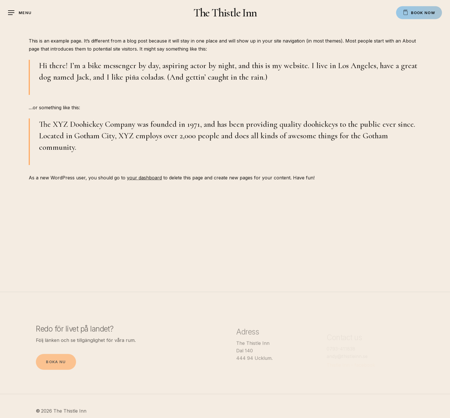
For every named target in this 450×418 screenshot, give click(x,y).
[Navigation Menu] (20, 13)
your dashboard (144, 178)
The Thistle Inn (225, 12)
